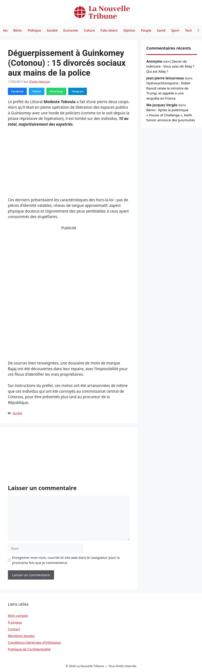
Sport (175, 30)
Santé (161, 30)
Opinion (129, 30)
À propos (15, 622)
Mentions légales (21, 635)
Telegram (77, 91)
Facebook (17, 91)
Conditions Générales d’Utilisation (34, 642)
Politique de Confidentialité (29, 649)
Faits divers (109, 30)
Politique (34, 30)
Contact (14, 629)
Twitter (36, 91)
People (146, 30)
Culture (89, 30)
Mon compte (18, 615)
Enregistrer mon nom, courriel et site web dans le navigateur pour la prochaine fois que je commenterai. (66, 560)
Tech (188, 30)
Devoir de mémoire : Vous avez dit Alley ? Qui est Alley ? (170, 66)
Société (52, 30)
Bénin (17, 30)
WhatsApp (56, 91)
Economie (70, 30)
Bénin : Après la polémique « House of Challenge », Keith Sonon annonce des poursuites (170, 115)
